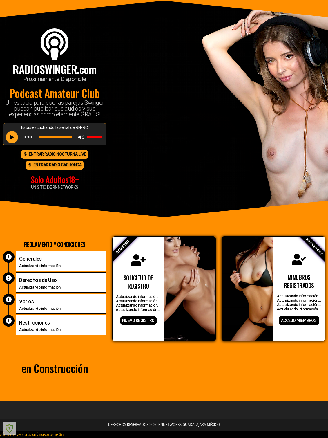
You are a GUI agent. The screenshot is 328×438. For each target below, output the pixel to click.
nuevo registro (138, 320)
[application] (55, 137)
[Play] (12, 137)
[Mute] (81, 137)
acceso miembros (299, 320)
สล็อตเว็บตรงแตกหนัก (44, 434)
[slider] (55, 137)
